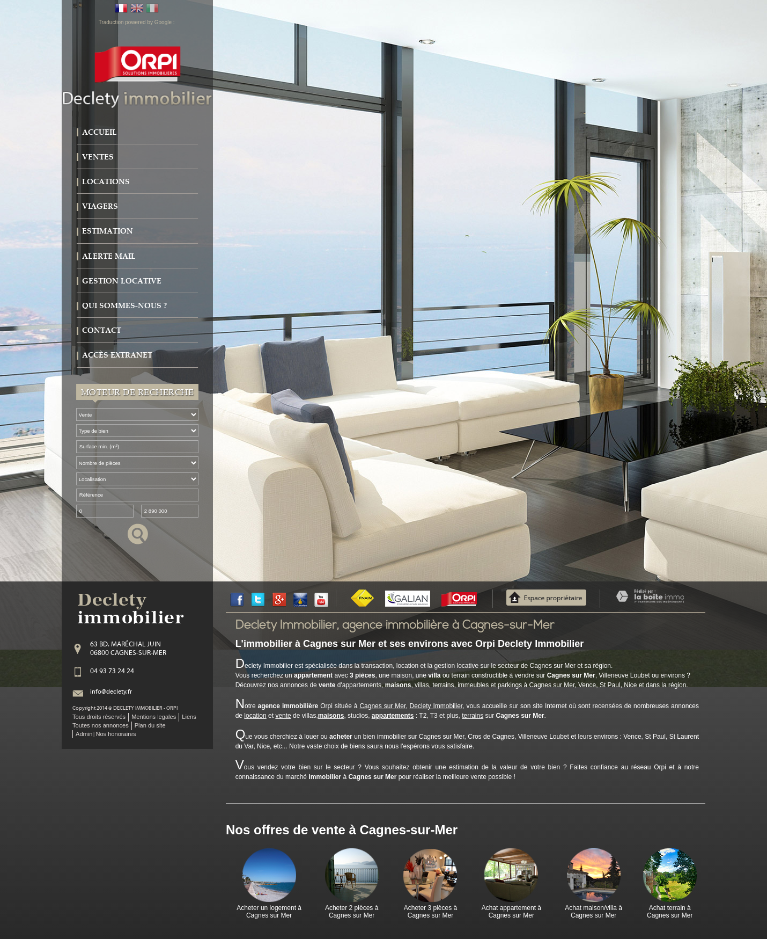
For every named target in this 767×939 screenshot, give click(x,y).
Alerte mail (109, 256)
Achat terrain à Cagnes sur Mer (669, 911)
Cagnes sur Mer (382, 706)
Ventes (98, 157)
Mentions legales (153, 717)
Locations (106, 181)
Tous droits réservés (99, 717)
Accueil (99, 132)
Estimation (107, 231)
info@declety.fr (111, 692)
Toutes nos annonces (100, 725)
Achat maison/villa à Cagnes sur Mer (593, 911)
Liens (189, 717)
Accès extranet (117, 355)
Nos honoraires (115, 734)
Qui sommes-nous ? (124, 305)
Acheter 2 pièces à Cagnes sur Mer (351, 911)
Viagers (100, 206)
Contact (101, 330)
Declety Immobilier (436, 706)
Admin (84, 734)
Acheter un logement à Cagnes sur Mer (269, 911)
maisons (331, 715)
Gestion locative (121, 281)
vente (283, 715)
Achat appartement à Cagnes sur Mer (511, 911)
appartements (393, 715)
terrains (472, 715)
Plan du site (150, 725)
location (255, 715)
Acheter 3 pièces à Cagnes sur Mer (430, 911)
